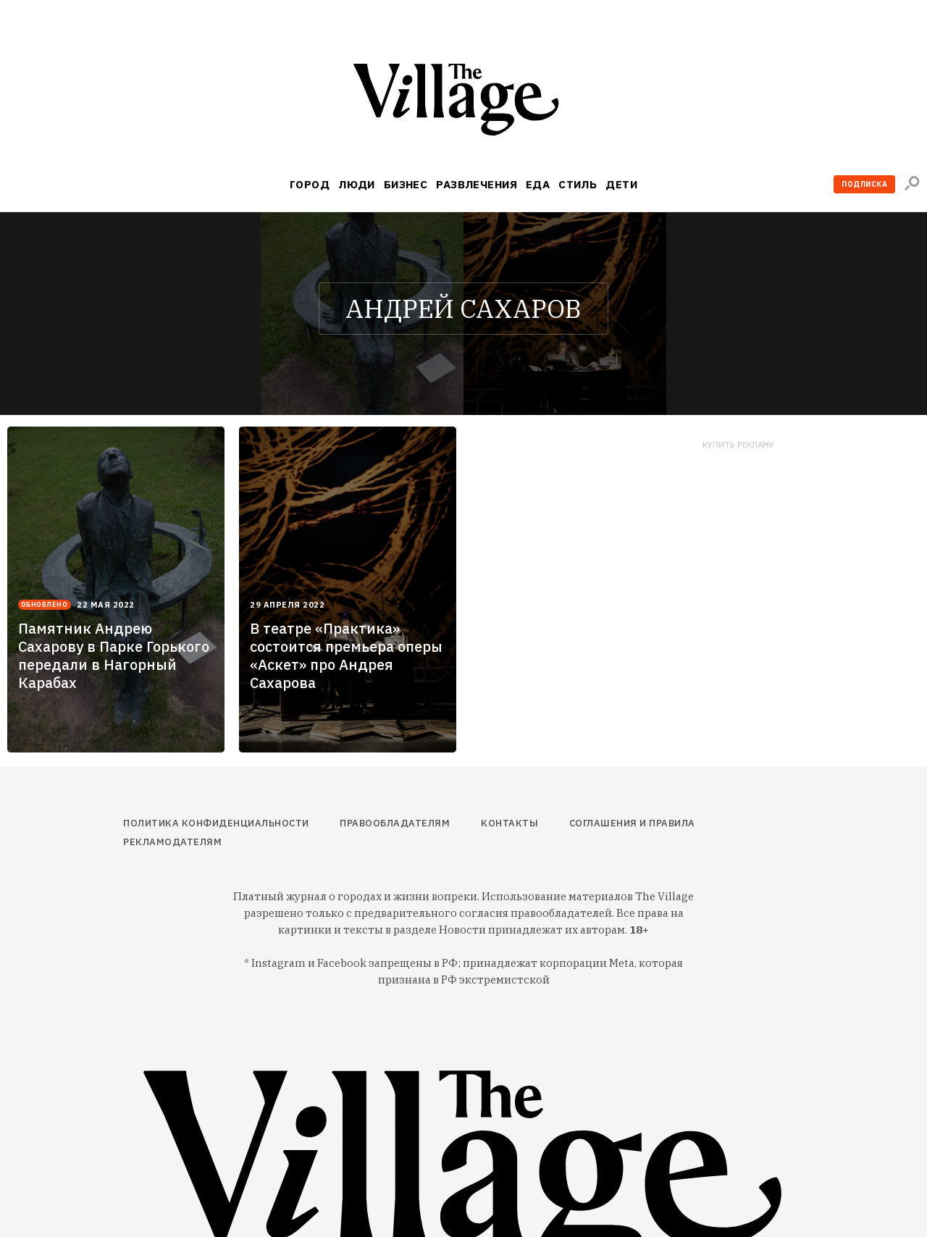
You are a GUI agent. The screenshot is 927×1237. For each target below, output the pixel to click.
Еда (538, 184)
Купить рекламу (738, 445)
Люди (356, 184)
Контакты (509, 823)
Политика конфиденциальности (216, 823)
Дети (621, 184)
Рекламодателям (172, 842)
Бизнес (406, 184)
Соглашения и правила (632, 823)
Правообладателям (395, 823)
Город (310, 184)
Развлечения (476, 184)
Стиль (577, 184)
